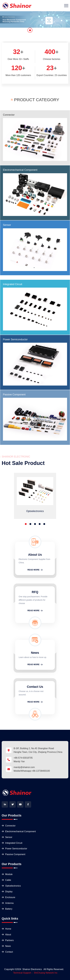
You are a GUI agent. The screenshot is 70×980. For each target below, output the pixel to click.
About (8, 934)
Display (8, 891)
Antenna (9, 903)
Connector (9, 114)
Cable (8, 880)
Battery (8, 909)
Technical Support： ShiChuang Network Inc (35, 973)
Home (8, 929)
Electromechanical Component (20, 169)
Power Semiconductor (15, 339)
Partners (9, 940)
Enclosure (10, 897)
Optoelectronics (13, 886)
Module (8, 874)
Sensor (7, 225)
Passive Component (14, 394)
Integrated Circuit (12, 284)
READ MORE (35, 570)
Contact (9, 952)
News (8, 946)
